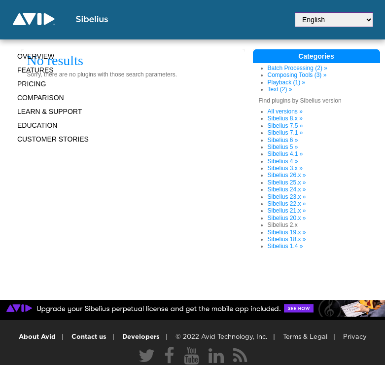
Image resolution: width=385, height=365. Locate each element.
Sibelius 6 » (283, 140)
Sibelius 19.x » (287, 232)
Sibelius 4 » (283, 161)
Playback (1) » (287, 82)
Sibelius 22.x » (287, 203)
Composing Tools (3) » (297, 75)
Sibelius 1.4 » (285, 246)
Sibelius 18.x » (287, 239)
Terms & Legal (305, 337)
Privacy (355, 337)
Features (35, 70)
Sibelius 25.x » (287, 182)
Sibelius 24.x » (287, 189)
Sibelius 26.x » (287, 175)
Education (37, 125)
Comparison (40, 98)
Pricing (31, 84)
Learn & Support (49, 111)
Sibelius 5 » (283, 147)
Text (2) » (280, 89)
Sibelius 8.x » (285, 118)
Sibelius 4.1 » (285, 153)
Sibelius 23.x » (287, 196)
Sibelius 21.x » (287, 210)
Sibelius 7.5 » (285, 125)
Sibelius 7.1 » (285, 132)
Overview (35, 56)
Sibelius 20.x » (287, 218)
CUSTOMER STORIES (53, 139)
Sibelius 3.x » (285, 168)
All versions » (285, 111)
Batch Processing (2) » (297, 68)
